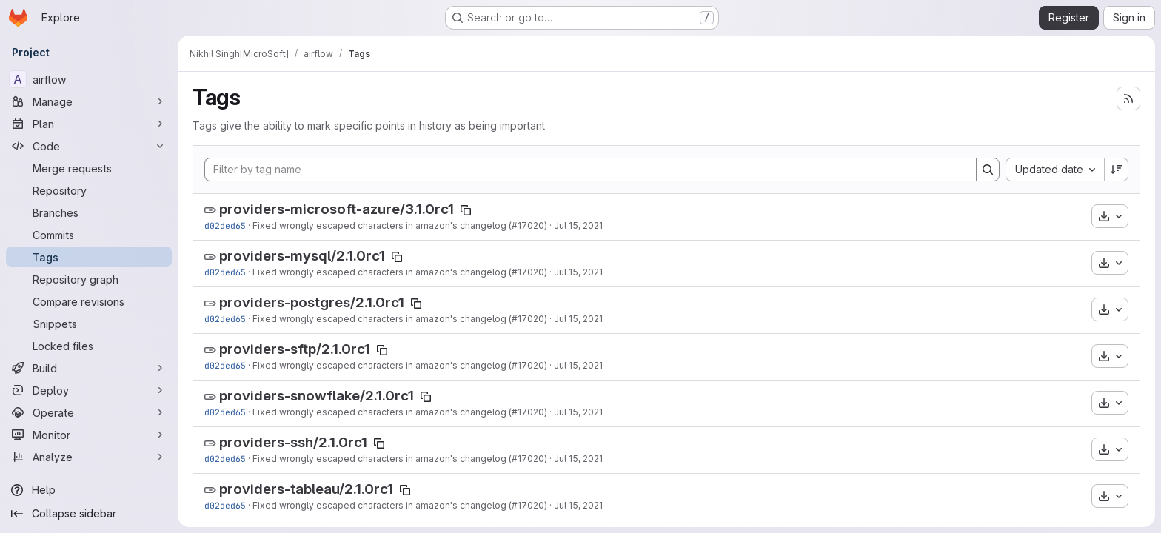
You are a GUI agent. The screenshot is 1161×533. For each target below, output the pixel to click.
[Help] (89, 490)
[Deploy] (89, 390)
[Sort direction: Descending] (1116, 169)
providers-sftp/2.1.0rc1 (294, 349)
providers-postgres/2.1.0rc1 (311, 302)
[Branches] (89, 212)
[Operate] (89, 412)
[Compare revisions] (89, 301)
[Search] (988, 169)
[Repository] (89, 190)
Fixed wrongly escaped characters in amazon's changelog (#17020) (399, 225)
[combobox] (1055, 169)
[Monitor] (89, 434)
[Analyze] (89, 456)
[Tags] (89, 257)
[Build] (89, 368)
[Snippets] (89, 323)
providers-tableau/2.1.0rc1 (306, 488)
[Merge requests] (89, 168)
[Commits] (89, 234)
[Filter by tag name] (590, 169)
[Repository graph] (89, 279)
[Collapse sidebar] (89, 513)
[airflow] (89, 79)
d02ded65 (225, 225)
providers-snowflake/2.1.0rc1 (316, 395)
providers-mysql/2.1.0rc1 (302, 255)
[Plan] (89, 123)
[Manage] (89, 101)
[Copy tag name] (466, 210)
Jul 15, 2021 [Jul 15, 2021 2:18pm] (578, 225)
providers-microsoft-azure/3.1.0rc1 (336, 209)
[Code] (89, 145)
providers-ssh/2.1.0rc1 (293, 442)
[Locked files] (89, 345)
